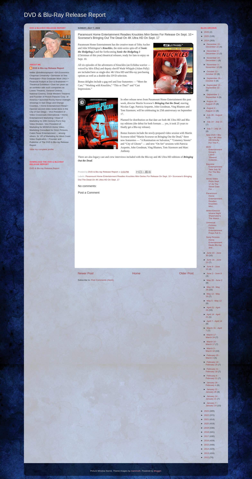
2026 (207, 32)
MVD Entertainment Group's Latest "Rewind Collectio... (214, 153)
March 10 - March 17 (211, 342)
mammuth (136, 471)
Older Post (186, 273)
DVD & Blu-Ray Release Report (65, 15)
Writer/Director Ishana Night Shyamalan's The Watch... (213, 214)
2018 (207, 432)
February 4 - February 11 (212, 376)
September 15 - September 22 (214, 86)
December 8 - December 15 (213, 52)
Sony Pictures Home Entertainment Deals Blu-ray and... (214, 242)
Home (136, 273)
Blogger (157, 471)
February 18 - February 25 (213, 363)
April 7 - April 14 (214, 321)
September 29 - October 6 (214, 79)
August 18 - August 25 (212, 102)
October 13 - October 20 (212, 72)
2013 (207, 453)
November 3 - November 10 (213, 65)
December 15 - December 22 (213, 45)
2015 (207, 445)
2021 (207, 419)
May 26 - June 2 (214, 280)
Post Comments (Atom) (102, 280)
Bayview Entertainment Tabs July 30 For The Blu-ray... (214, 169)
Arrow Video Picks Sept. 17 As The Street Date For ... (213, 184)
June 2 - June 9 (214, 273)
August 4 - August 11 (211, 109)
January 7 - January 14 (211, 404)
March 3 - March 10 (211, 349)
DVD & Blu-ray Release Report (48, 68)
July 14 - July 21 (214, 122)
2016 (207, 440)
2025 (207, 36)
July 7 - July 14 (214, 128)
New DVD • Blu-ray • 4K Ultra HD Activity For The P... (214, 139)
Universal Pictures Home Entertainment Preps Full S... (214, 227)
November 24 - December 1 (213, 59)
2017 (207, 436)
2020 (207, 423)
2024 (207, 40)
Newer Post (86, 273)
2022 (207, 415)
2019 (207, 428)
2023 (207, 411)
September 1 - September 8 (213, 95)
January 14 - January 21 (212, 397)
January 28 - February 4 (212, 383)
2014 (207, 449)
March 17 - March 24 (211, 336)
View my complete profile (42, 149)
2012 (207, 457)
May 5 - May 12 (214, 301)
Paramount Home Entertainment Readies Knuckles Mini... (214, 200)
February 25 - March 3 (213, 356)
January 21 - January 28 (212, 390)
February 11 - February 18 (213, 370)
